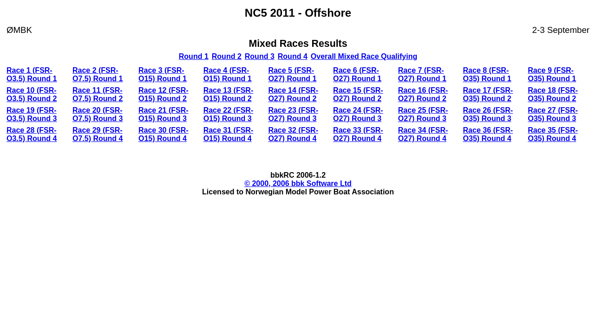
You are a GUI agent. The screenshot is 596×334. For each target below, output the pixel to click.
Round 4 (293, 56)
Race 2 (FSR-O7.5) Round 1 (97, 74)
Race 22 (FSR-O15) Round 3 (228, 114)
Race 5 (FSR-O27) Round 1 (292, 74)
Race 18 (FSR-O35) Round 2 (553, 94)
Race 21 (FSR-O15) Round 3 (163, 114)
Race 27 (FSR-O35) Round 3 (553, 114)
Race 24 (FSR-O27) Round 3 (358, 114)
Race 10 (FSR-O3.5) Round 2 (32, 94)
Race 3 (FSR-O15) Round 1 (162, 74)
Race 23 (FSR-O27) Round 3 (293, 114)
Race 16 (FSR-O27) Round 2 (423, 94)
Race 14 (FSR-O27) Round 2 (293, 94)
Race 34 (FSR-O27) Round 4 (423, 134)
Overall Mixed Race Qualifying (364, 56)
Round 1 (194, 56)
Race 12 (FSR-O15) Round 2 (163, 94)
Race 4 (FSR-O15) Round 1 (227, 74)
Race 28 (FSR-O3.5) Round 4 (32, 134)
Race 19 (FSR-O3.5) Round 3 (32, 114)
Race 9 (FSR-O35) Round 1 (552, 74)
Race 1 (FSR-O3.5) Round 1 (32, 74)
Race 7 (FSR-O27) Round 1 (422, 74)
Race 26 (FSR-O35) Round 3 (488, 114)
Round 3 (260, 56)
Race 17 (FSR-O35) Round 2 (488, 94)
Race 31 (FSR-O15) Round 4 (228, 134)
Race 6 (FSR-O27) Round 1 (357, 74)
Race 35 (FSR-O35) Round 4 (553, 134)
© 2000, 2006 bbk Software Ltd (298, 183)
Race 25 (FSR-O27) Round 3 (423, 114)
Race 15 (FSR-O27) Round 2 (358, 94)
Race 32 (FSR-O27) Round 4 (293, 134)
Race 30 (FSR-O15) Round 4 (163, 134)
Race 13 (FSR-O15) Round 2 (228, 94)
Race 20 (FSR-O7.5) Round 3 (97, 114)
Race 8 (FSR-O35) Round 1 (487, 74)
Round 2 (227, 56)
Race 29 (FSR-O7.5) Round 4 (97, 134)
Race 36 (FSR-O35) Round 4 (488, 134)
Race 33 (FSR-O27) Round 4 (358, 134)
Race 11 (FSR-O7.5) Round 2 (97, 94)
